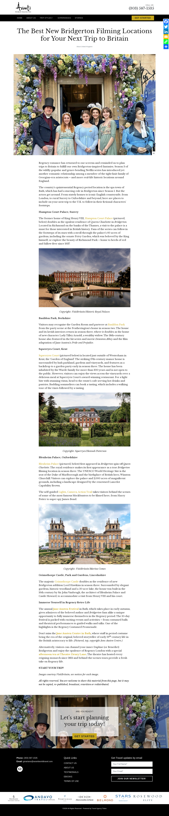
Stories (79, 18)
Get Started (143, 18)
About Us (31, 18)
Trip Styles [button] (46, 18)
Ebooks (68, 777)
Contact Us (70, 763)
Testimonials (71, 772)
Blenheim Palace (49, 463)
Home (20, 18)
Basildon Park (116, 324)
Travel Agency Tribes (99, 808)
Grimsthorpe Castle (67, 581)
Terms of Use (71, 781)
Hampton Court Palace (99, 218)
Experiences (64, 18)
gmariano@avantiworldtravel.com (38, 761)
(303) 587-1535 (141, 8)
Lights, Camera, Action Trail (75, 491)
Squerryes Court (49, 355)
